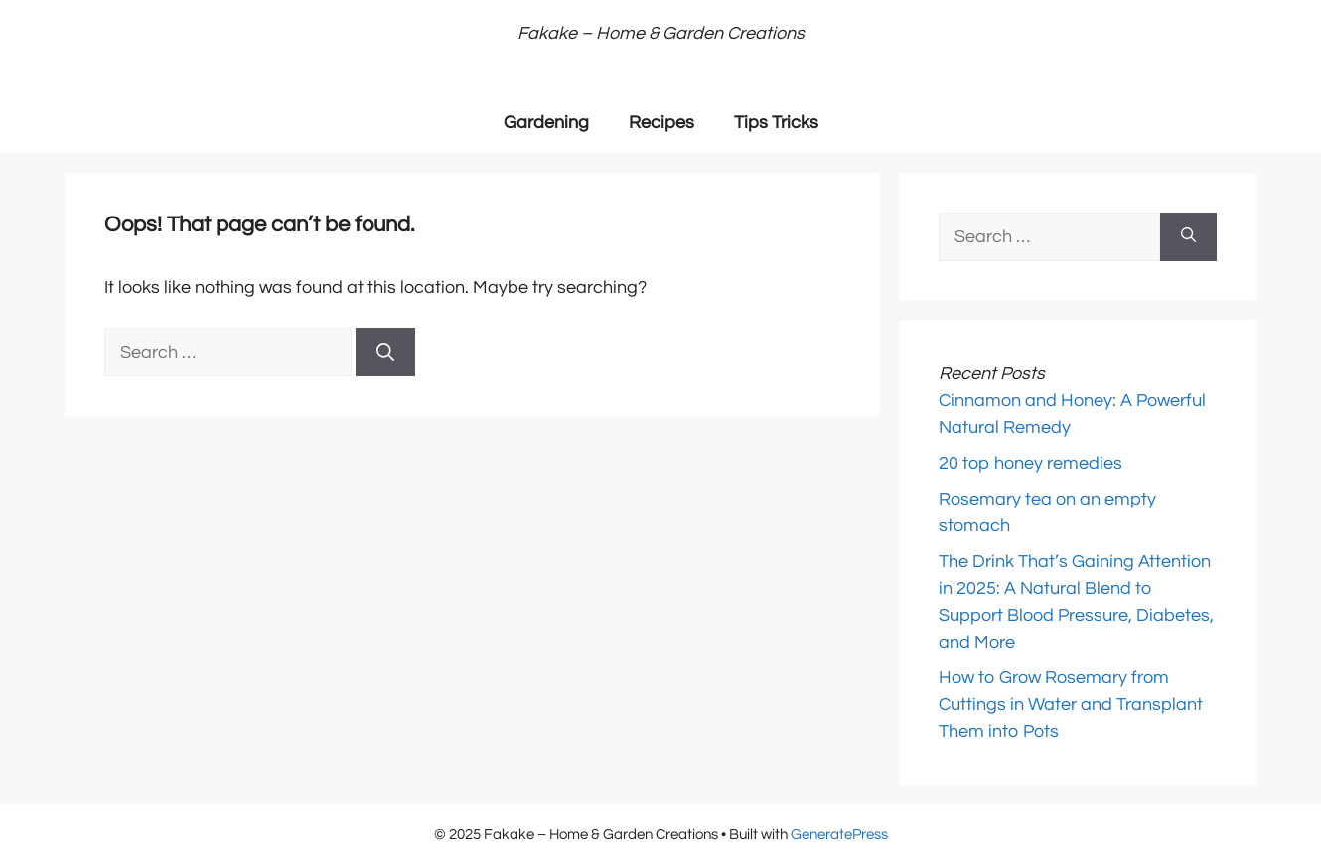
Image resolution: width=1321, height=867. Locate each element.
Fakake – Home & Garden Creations (661, 33)
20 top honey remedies (1030, 463)
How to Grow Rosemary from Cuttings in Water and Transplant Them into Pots (1071, 704)
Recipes (661, 122)
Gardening (546, 122)
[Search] (385, 352)
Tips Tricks (776, 122)
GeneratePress (839, 834)
